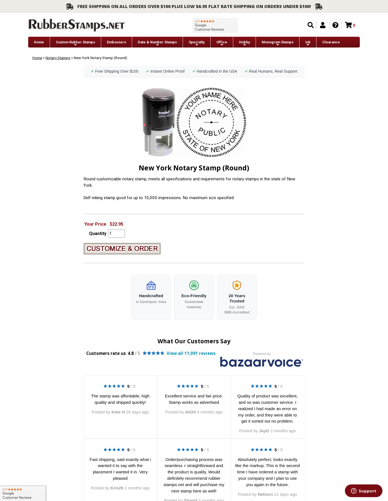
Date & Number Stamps (157, 43)
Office (221, 43)
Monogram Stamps (277, 43)
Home (39, 42)
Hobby (244, 43)
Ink (307, 43)
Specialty (197, 43)
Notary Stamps (58, 58)
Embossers (116, 42)
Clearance (331, 42)
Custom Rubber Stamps (75, 43)
